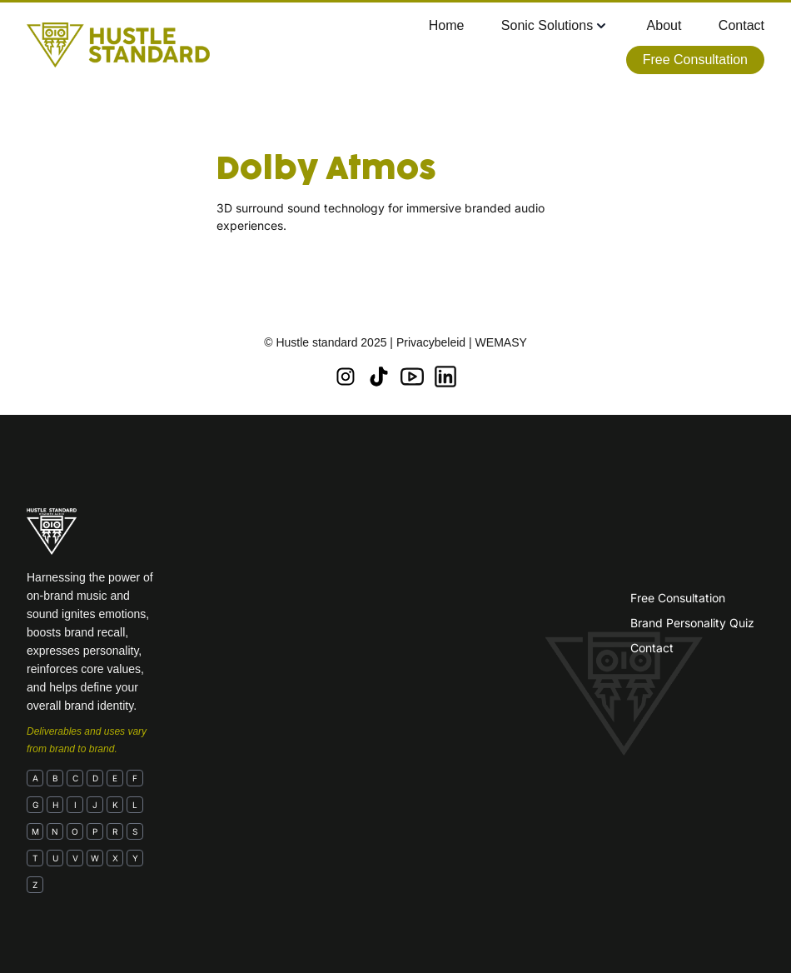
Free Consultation (677, 598)
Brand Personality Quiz (692, 623)
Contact (652, 648)
